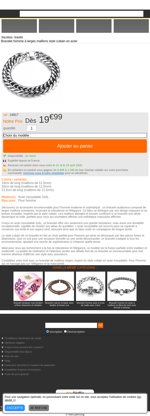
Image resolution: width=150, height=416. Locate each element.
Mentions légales (15, 342)
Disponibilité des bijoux (18, 351)
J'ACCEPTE (14, 408)
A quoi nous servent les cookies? (24, 347)
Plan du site (12, 356)
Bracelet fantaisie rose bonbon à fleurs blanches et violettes (28, 304)
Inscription (54, 331)
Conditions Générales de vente (23, 338)
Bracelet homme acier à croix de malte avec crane (90, 304)
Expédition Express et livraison (23, 369)
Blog (7, 360)
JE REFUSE (38, 408)
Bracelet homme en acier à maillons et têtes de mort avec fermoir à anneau (122, 305)
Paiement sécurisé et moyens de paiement (30, 365)
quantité (9, 128)
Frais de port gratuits (17, 374)
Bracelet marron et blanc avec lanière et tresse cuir (59, 304)
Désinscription (74, 331)
